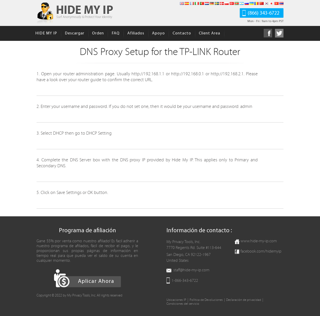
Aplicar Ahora (96, 281)
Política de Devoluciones (206, 300)
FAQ (116, 33)
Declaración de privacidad (243, 300)
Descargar (74, 33)
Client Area (209, 33)
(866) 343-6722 (263, 13)
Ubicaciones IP (176, 300)
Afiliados (135, 33)
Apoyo (158, 33)
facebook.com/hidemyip (261, 251)
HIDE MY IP (46, 33)
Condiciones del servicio (182, 304)
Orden (98, 33)
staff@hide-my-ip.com (191, 270)
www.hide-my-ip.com (259, 241)
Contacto (182, 33)
